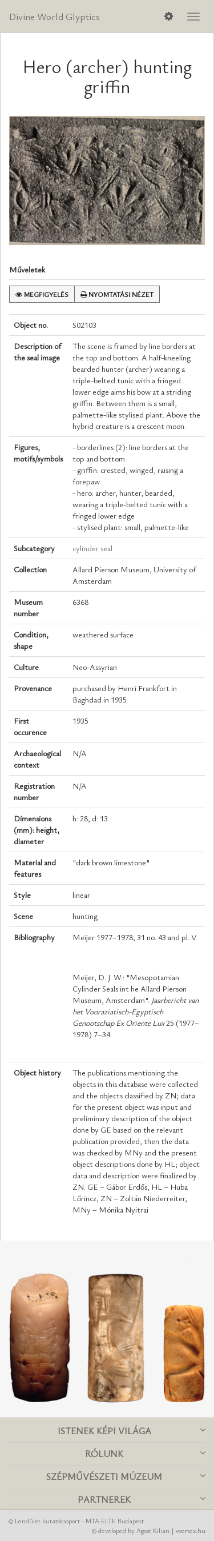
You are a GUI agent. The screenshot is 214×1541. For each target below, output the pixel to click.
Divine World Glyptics (54, 16)
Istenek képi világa (132, 1430)
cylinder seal (92, 548)
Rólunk (145, 1453)
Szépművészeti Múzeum (125, 1476)
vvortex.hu (190, 1530)
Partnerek (141, 1499)
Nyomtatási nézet (117, 294)
